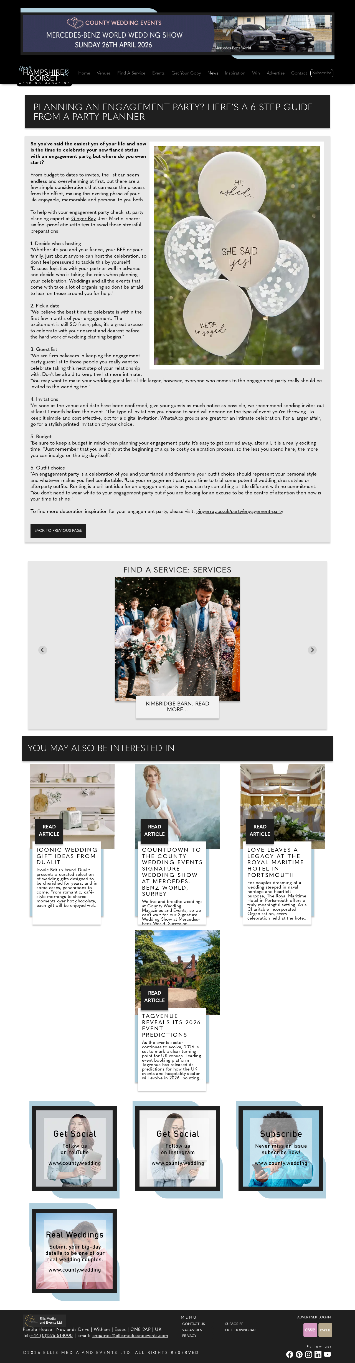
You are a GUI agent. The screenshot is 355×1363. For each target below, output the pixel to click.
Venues (104, 73)
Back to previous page (58, 531)
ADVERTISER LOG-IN (314, 1317)
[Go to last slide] (42, 650)
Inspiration (235, 73)
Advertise (276, 73)
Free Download (240, 1330)
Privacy (189, 1336)
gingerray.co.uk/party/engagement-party (239, 511)
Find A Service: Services (177, 570)
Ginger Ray (83, 219)
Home (84, 73)
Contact (299, 73)
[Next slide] (312, 650)
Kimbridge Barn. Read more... (177, 707)
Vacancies (192, 1330)
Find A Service (131, 73)
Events (158, 73)
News (212, 73)
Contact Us (193, 1324)
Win (256, 73)
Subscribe (321, 73)
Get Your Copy (186, 73)
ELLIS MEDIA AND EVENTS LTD (86, 1353)
